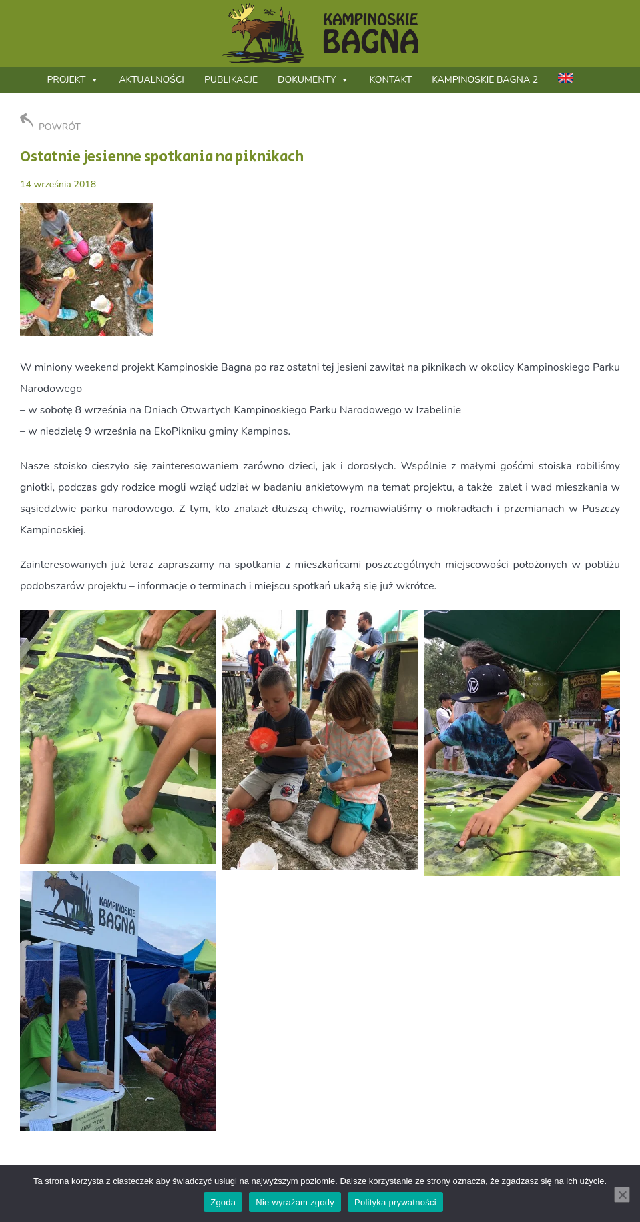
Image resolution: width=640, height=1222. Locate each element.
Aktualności (151, 79)
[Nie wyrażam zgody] (622, 1195)
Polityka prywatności (395, 1202)
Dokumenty (313, 79)
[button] (118, 737)
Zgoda (223, 1202)
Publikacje (231, 79)
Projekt (73, 79)
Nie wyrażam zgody (295, 1202)
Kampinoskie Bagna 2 (485, 79)
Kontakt (390, 79)
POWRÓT (50, 123)
